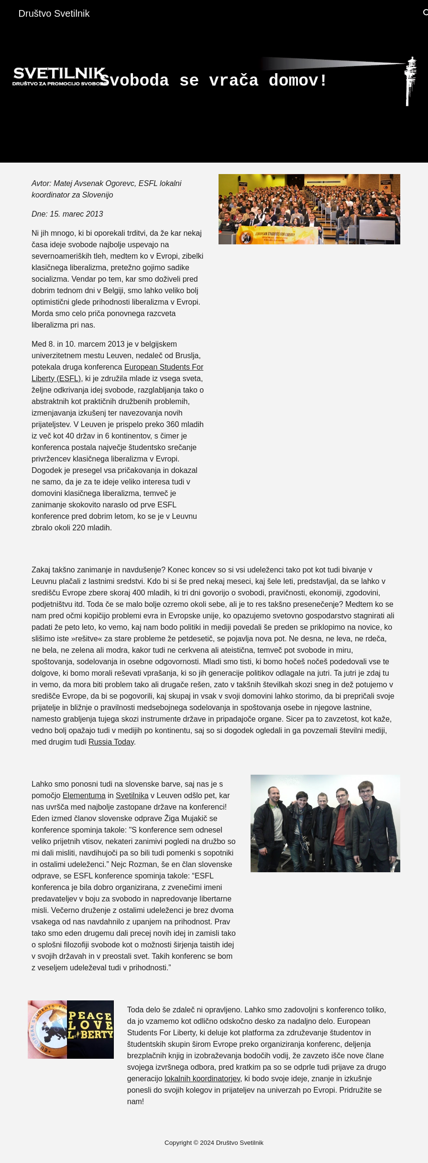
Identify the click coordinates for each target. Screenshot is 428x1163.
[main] (214, 81)
